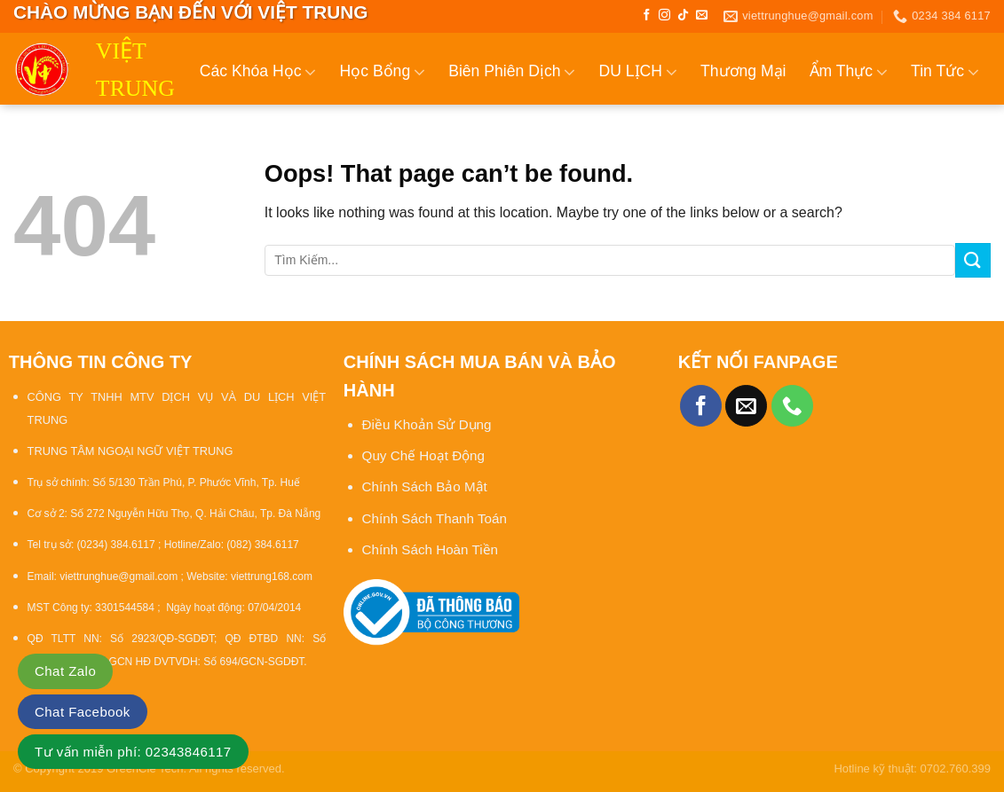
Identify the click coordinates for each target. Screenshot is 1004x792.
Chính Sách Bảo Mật (426, 486)
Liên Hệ (964, 148)
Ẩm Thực (849, 71)
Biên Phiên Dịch (511, 71)
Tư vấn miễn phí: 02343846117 (133, 751)
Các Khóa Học (258, 71)
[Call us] (792, 406)
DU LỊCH (637, 71)
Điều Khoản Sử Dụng (427, 424)
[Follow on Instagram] (664, 15)
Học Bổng (382, 71)
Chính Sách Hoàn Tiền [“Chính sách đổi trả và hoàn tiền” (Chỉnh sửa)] (430, 549)
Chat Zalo (65, 670)
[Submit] (973, 260)
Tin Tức (945, 71)
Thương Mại (743, 71)
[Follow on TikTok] (683, 15)
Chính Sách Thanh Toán (434, 518)
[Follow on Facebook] (646, 15)
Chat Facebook (82, 711)
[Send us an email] (702, 15)
